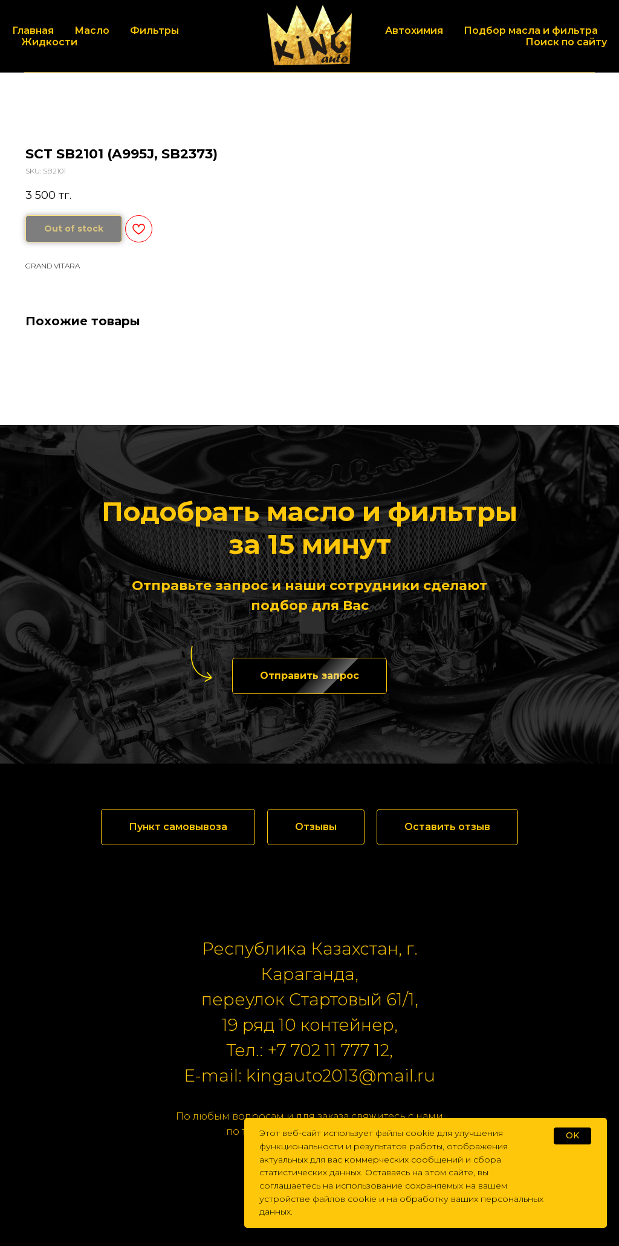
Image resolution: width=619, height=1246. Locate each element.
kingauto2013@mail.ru (340, 1075)
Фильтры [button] (154, 30)
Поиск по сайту (566, 42)
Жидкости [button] (49, 42)
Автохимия (414, 30)
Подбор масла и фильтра (531, 30)
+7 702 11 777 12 (328, 1050)
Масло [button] (91, 30)
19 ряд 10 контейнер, (310, 1024)
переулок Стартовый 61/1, (309, 999)
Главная (33, 30)
